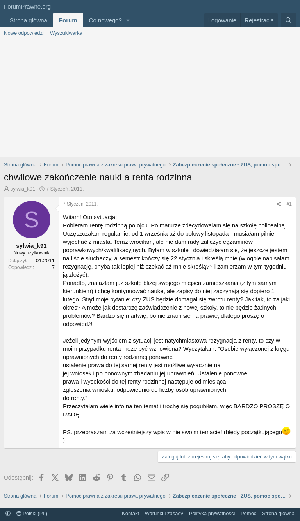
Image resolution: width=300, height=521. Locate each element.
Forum (68, 20)
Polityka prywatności (212, 513)
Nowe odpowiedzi (24, 33)
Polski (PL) (31, 513)
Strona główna (28, 20)
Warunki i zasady (164, 513)
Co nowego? (105, 20)
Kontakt (130, 513)
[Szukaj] (288, 20)
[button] (128, 20)
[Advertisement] (150, 98)
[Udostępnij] (279, 204)
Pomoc (248, 513)
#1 (289, 204)
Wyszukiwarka (66, 33)
